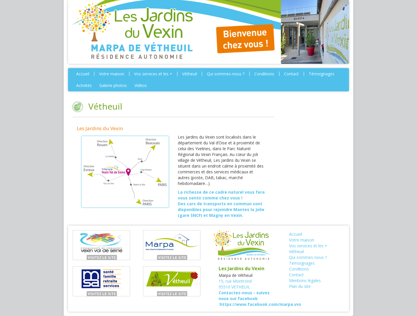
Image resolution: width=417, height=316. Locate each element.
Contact (291, 74)
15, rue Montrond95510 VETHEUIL (235, 284)
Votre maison (111, 74)
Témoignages (321, 74)
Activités (84, 85)
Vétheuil (189, 74)
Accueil (82, 74)
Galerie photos (113, 85)
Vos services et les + (153, 74)
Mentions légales (305, 280)
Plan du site (300, 286)
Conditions (264, 74)
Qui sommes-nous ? (225, 74)
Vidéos (140, 85)
